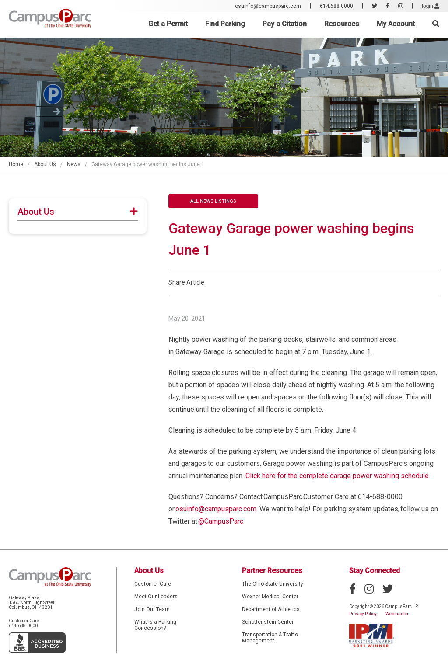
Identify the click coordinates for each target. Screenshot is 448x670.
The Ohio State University (272, 584)
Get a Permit (168, 24)
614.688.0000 (336, 6)
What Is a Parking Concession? (155, 625)
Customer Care (152, 584)
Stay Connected (374, 570)
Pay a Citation (284, 24)
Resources (341, 24)
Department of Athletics (271, 609)
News (73, 164)
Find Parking (225, 24)
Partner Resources (272, 570)
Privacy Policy (363, 613)
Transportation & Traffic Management (270, 638)
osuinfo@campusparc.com (268, 6)
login (430, 6)
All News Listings (213, 201)
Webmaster (397, 613)
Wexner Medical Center (270, 597)
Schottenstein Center (268, 622)
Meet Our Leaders (156, 597)
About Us (45, 164)
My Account (396, 24)
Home (16, 164)
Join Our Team (152, 609)
